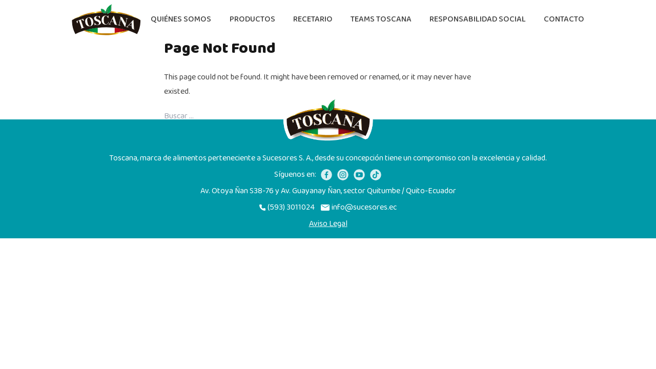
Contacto (564, 19)
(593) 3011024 (287, 207)
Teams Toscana (381, 19)
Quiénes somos (181, 19)
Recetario (313, 19)
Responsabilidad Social (477, 19)
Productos (252, 19)
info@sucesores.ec (359, 207)
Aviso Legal (328, 224)
